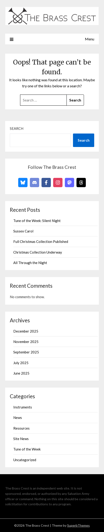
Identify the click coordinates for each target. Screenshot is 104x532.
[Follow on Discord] (34, 182)
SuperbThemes (78, 525)
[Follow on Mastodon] (69, 182)
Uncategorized (24, 460)
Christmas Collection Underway (37, 252)
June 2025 (21, 373)
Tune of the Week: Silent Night (37, 221)
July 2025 (20, 363)
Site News (21, 439)
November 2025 (25, 341)
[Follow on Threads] (81, 182)
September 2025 (26, 352)
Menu (89, 39)
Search (16, 128)
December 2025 (25, 331)
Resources (21, 428)
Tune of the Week (27, 449)
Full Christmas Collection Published (40, 241)
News (17, 417)
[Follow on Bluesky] (23, 182)
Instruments (22, 407)
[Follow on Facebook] (46, 182)
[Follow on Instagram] (57, 182)
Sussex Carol (23, 231)
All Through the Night (30, 263)
